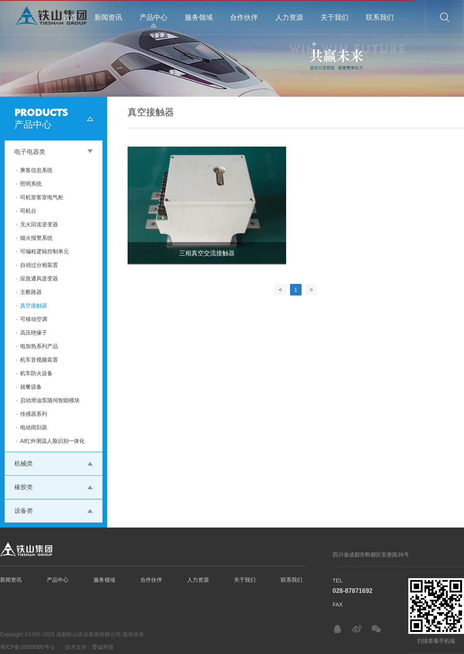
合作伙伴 (244, 17)
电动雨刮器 (33, 427)
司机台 (28, 211)
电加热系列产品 (39, 346)
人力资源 (289, 17)
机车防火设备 (36, 373)
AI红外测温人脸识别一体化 (52, 441)
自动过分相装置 (39, 265)
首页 (70, 17)
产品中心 (153, 17)
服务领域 (199, 17)
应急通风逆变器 (39, 278)
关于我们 (334, 17)
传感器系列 (33, 414)
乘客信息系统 (36, 170)
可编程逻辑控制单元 (44, 251)
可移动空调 (33, 319)
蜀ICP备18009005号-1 (27, 647)
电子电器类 (29, 152)
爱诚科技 (103, 647)
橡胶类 (23, 487)
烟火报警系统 (36, 238)
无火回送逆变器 (39, 224)
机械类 (23, 463)
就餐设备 (31, 387)
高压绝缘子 (33, 333)
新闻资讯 (108, 17)
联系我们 (380, 17)
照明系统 (31, 184)
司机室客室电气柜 (41, 197)
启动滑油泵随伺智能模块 (50, 400)
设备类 (23, 510)
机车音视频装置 (39, 360)
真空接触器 (33, 305)
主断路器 (31, 292)
